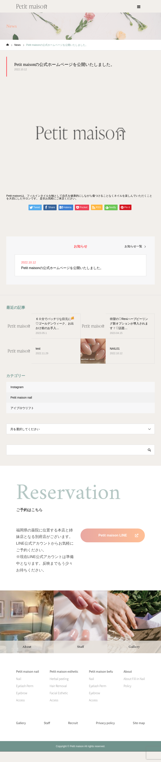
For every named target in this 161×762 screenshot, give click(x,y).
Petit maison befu (101, 671)
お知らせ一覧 (133, 246)
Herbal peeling (59, 679)
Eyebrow (21, 693)
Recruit (73, 723)
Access (20, 700)
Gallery (21, 723)
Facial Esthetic (59, 693)
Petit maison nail (21, 397)
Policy (127, 686)
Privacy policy (105, 723)
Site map (139, 723)
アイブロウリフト (22, 408)
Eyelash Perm (25, 686)
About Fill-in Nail (134, 679)
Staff (47, 723)
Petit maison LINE (113, 535)
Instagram (16, 387)
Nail (18, 679)
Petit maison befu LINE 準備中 (112, 549)
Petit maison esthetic (64, 671)
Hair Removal (58, 686)
